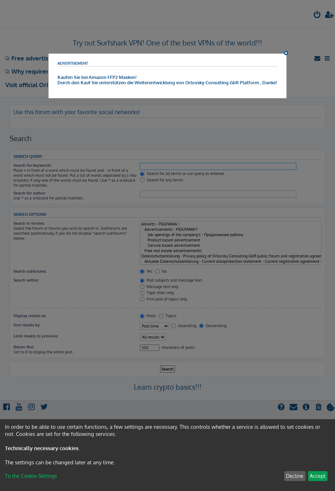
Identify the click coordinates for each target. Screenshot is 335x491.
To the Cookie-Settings (31, 476)
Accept (317, 476)
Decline (294, 476)
